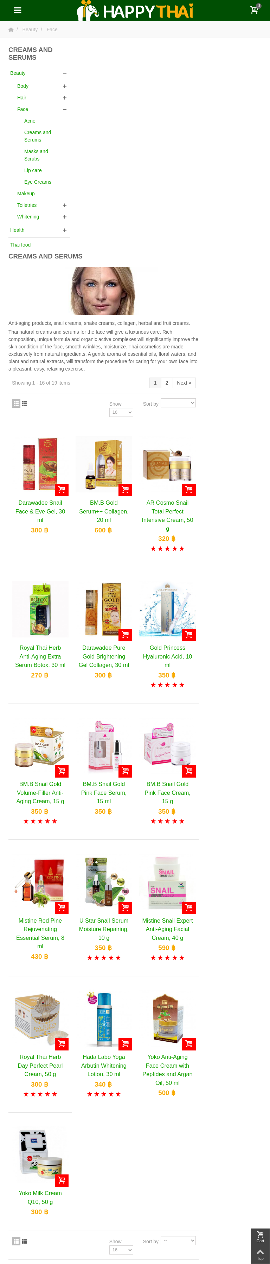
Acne (30, 121)
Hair (21, 97)
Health (17, 230)
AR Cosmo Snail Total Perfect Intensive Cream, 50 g (230, 304)
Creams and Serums (37, 136)
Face (22, 109)
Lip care (33, 170)
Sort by (213, 194)
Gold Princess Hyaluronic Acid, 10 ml (230, 444)
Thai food (20, 245)
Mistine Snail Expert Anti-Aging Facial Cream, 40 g (230, 714)
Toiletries (27, 205)
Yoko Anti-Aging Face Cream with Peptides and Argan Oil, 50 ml (230, 853)
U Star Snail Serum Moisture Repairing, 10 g (168, 714)
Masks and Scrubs (36, 155)
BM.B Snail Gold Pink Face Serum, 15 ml (168, 578)
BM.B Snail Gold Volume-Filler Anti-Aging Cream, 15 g (105, 578)
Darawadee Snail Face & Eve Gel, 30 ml (105, 300)
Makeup (26, 193)
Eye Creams (37, 182)
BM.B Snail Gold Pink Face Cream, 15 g (230, 578)
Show (178, 194)
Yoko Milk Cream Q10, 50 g (105, 979)
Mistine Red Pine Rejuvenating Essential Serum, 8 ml (106, 718)
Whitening (28, 217)
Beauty (18, 73)
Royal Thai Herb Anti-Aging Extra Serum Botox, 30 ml (106, 444)
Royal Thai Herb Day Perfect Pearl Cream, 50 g (105, 848)
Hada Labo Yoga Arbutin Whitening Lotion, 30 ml (168, 848)
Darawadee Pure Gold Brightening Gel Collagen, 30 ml (168, 444)
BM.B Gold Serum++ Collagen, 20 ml (168, 300)
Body (22, 86)
